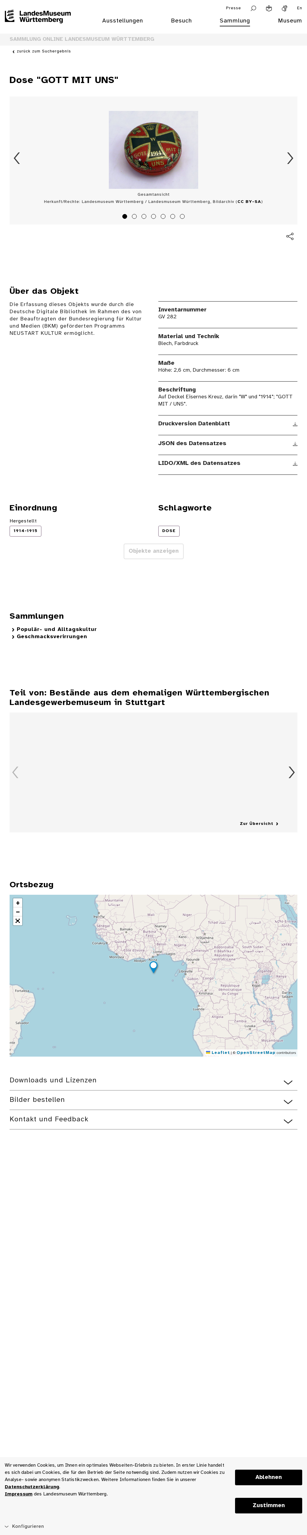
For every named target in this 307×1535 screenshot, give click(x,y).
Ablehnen (268, 1477)
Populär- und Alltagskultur (57, 629)
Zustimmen (269, 1506)
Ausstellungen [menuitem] (122, 21)
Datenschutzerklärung (32, 1486)
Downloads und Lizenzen (53, 1080)
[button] (153, 968)
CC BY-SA (249, 202)
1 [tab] (126, 217)
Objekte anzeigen (154, 551)
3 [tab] (145, 217)
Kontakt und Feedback (49, 1119)
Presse (233, 8)
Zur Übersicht (256, 824)
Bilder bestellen (37, 1100)
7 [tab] (183, 217)
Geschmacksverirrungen (52, 637)
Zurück (17, 158)
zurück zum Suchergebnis (44, 51)
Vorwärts (290, 158)
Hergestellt (23, 521)
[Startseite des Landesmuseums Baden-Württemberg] (38, 25)
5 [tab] (164, 217)
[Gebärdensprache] (285, 8)
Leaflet (218, 1053)
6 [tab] (174, 217)
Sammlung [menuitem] (235, 21)
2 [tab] (135, 217)
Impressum (18, 1494)
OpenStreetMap (256, 1053)
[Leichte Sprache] (269, 8)
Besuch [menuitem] (181, 21)
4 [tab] (154, 217)
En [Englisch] (299, 8)
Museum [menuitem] (290, 21)
